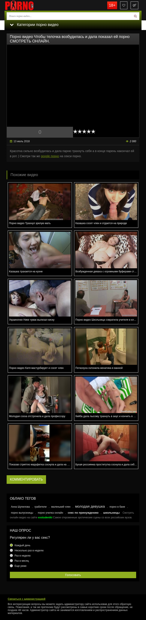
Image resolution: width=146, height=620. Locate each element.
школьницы (111, 512)
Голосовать (73, 575)
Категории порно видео (34, 25)
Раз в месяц (22, 560)
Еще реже (21, 565)
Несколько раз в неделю (29, 550)
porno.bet (25, 5)
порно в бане (117, 506)
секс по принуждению (83, 512)
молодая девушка (90, 506)
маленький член (60, 506)
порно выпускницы (22, 512)
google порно (50, 156)
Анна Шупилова (20, 506)
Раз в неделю (23, 555)
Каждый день (22, 545)
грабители (40, 506)
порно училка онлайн (50, 512)
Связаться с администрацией (26, 598)
